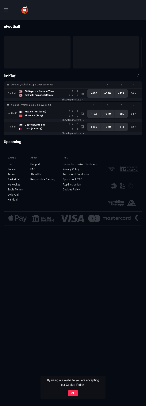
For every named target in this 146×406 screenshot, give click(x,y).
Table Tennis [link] (15, 189)
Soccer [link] (12, 169)
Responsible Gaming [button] (42, 179)
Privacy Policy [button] (71, 169)
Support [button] (35, 164)
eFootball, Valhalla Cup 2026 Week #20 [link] (31, 105)
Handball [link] (13, 199)
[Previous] (6, 218)
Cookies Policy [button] (71, 189)
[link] (24, 10)
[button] (73, 84)
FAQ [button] (32, 169)
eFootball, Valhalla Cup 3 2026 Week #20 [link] (32, 84)
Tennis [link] (12, 174)
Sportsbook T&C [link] (72, 179)
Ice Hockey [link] (14, 184)
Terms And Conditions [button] (76, 174)
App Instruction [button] (72, 184)
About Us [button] (35, 174)
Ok (73, 393)
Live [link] (10, 164)
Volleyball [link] (13, 194)
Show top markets (73, 99)
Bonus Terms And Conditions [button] (80, 164)
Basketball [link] (14, 179)
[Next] (140, 218)
